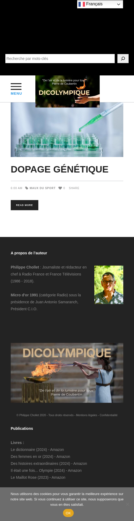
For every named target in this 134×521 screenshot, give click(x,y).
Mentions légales (86, 415)
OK (68, 513)
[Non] (127, 504)
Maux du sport (43, 188)
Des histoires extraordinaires (34, 463)
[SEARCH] (123, 58)
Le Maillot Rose (24, 477)
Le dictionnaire (23, 449)
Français (91, 4)
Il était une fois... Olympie (32, 470)
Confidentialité (109, 415)
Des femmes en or (26, 456)
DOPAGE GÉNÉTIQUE (60, 169)
